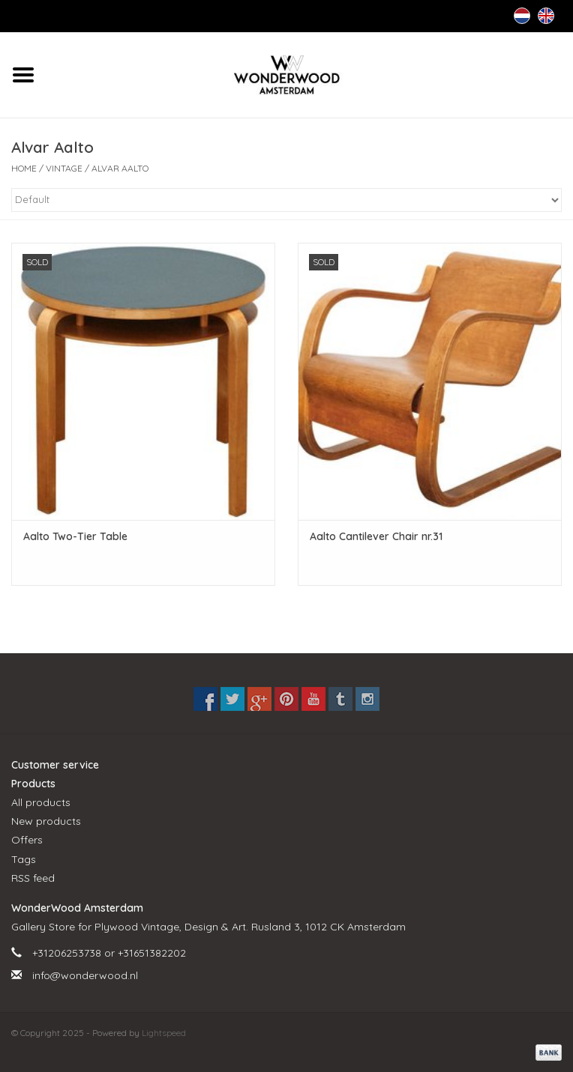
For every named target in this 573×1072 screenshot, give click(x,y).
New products (46, 821)
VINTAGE (64, 168)
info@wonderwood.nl (85, 975)
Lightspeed (164, 1032)
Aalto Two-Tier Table (75, 536)
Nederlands (522, 15)
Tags (23, 859)
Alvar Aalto (120, 168)
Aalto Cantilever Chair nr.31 (376, 536)
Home (24, 168)
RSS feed (33, 878)
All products (40, 802)
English (546, 15)
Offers (27, 840)
